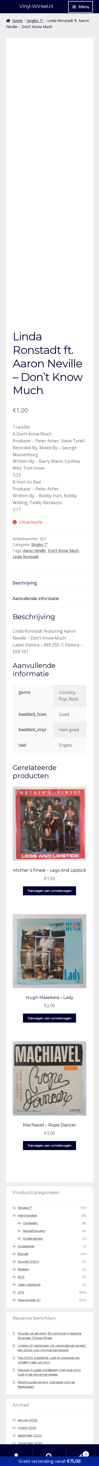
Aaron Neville (34, 495)
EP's (21, 1221)
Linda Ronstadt (26, 501)
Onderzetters (33, 1183)
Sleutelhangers (34, 1175)
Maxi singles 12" (29, 1244)
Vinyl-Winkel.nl (36, 6)
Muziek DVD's (28, 1206)
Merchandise (27, 1160)
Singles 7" (35, 20)
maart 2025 (27, 1372)
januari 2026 (27, 1364)
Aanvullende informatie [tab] (36, 543)
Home (17, 20)
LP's (21, 1237)
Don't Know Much (63, 495)
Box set (23, 1198)
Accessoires (26, 1190)
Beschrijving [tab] (25, 527)
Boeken (23, 1214)
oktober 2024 (28, 1395)
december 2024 (30, 1380)
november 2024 (30, 1387)
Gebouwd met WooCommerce (35, 1435)
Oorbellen (30, 1167)
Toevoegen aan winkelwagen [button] (49, 835)
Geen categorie (29, 1229)
